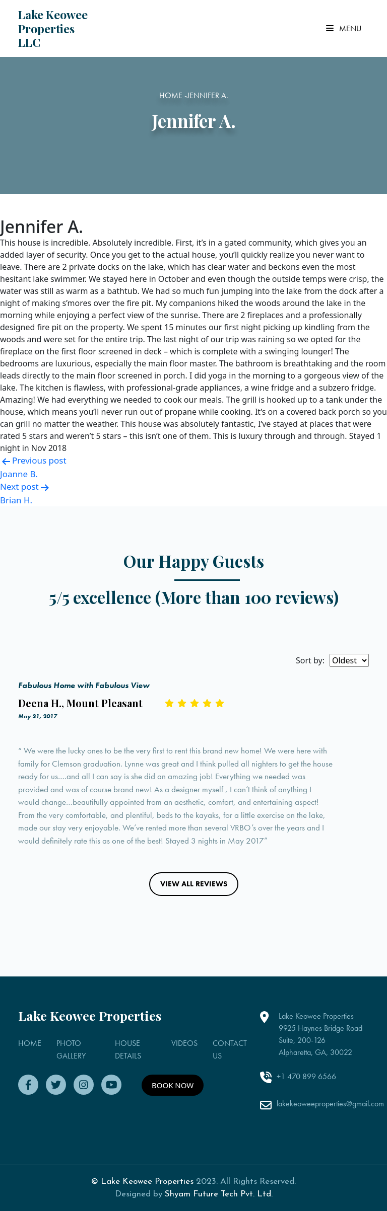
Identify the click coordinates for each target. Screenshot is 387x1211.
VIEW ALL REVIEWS (193, 884)
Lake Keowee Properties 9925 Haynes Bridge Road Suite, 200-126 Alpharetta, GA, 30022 (320, 1034)
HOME (29, 1043)
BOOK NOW (173, 1085)
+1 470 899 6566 (306, 1076)
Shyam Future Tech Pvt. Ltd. (219, 1194)
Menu (343, 28)
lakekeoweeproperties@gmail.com (330, 1103)
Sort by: (310, 660)
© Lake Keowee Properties (142, 1181)
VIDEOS (184, 1043)
